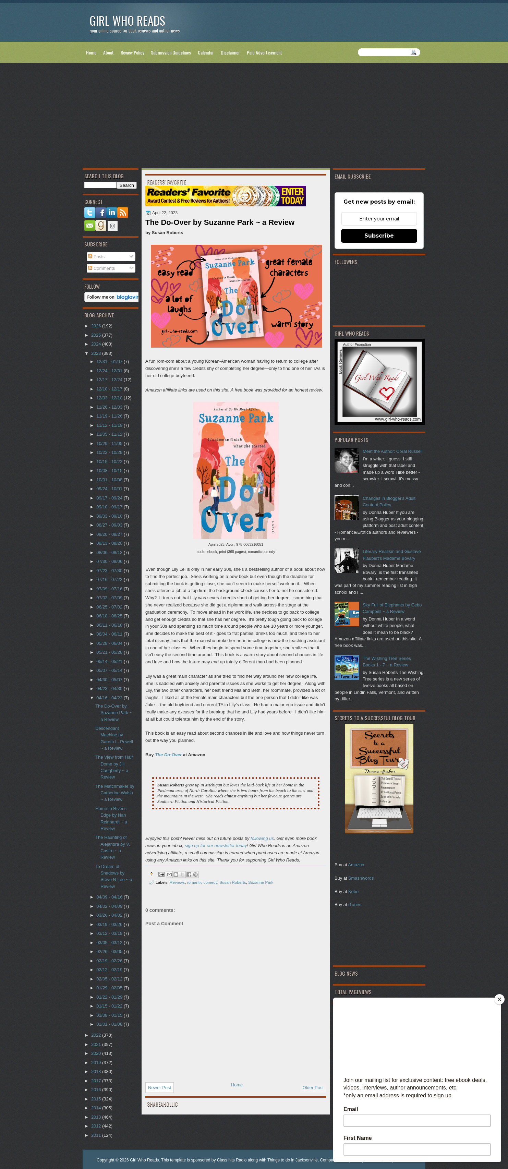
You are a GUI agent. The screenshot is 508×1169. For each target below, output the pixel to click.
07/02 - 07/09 (109, 597)
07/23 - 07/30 (109, 570)
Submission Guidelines (171, 52)
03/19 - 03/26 (109, 924)
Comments (101, 268)
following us (262, 838)
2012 (96, 1126)
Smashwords (361, 878)
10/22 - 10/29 (109, 452)
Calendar (206, 52)
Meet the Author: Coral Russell (392, 451)
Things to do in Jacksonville (292, 1160)
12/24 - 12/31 (109, 370)
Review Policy (132, 52)
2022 (96, 1035)
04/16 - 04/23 (109, 697)
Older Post (313, 1087)
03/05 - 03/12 (109, 942)
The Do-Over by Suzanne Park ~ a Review (113, 712)
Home (91, 52)
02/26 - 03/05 (109, 951)
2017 (96, 1080)
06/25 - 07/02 (109, 607)
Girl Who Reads (127, 20)
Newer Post (159, 1087)
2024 (96, 344)
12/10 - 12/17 (109, 388)
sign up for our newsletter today (216, 845)
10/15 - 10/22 (109, 461)
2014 (96, 1107)
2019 (96, 1062)
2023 (96, 353)
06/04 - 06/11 (109, 634)
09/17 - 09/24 (109, 498)
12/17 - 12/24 (109, 379)
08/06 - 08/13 (109, 552)
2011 (96, 1135)
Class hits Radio (232, 1160)
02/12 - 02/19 (109, 969)
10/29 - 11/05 (109, 443)
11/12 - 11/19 (109, 425)
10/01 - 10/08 (109, 479)
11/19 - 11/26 (109, 416)
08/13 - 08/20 (109, 543)
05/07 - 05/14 (109, 670)
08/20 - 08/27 (109, 534)
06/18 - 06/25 (109, 615)
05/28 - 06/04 (109, 643)
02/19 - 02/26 (109, 960)
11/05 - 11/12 (109, 434)
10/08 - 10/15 (109, 470)
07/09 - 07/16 (109, 588)
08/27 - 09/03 (109, 525)
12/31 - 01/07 (109, 361)
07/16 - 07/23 (109, 579)
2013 (96, 1117)
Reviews (177, 882)
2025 (96, 335)
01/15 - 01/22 (109, 1006)
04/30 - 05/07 (109, 679)
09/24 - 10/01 (109, 488)
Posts (96, 256)
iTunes (354, 904)
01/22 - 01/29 (109, 997)
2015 (96, 1098)
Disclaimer (230, 52)
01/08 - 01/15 (109, 1015)
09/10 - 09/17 (109, 506)
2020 (96, 1053)
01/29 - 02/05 (109, 987)
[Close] (499, 999)
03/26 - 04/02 (109, 915)
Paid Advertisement (264, 52)
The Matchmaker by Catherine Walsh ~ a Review (114, 793)
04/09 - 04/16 (109, 897)
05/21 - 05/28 (109, 652)
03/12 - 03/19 (109, 933)
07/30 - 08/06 (109, 561)
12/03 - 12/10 (109, 397)
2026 (96, 325)
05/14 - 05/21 (109, 661)
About (108, 52)
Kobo (353, 891)
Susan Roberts (232, 882)
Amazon (356, 864)
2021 (96, 1044)
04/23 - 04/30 (109, 688)
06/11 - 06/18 (109, 625)
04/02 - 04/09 (109, 906)
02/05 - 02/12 (109, 978)
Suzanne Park (260, 882)
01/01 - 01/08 (109, 1024)
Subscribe (379, 235)
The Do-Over (168, 754)
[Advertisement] (254, 117)
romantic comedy (202, 882)
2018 (96, 1071)
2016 (96, 1089)
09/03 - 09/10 (109, 516)
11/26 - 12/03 (109, 407)
